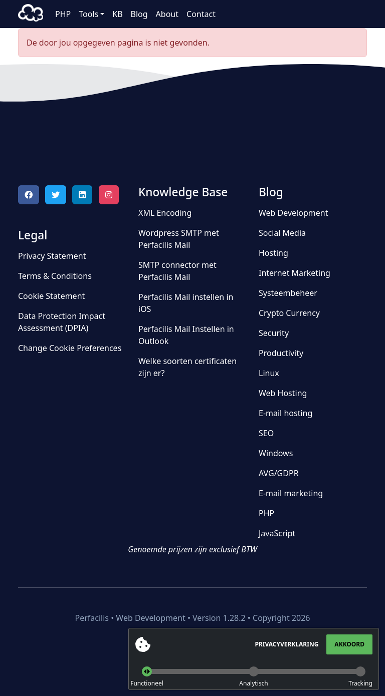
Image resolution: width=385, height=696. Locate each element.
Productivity (281, 353)
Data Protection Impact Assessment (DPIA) (61, 321)
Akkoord (349, 644)
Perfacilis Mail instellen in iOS (185, 302)
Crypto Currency (289, 312)
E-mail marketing (291, 493)
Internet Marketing (294, 272)
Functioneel (146, 683)
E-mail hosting (285, 413)
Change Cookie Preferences (69, 348)
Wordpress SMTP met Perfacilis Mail (178, 238)
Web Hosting (283, 393)
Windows (276, 453)
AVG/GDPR (279, 473)
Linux (269, 373)
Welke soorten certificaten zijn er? (187, 367)
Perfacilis (30, 14)
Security (274, 332)
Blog (139, 14)
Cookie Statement (51, 295)
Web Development (293, 212)
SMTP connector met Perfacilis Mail (177, 270)
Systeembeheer (288, 292)
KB (117, 14)
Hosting (273, 252)
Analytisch (253, 683)
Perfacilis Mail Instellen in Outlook (186, 334)
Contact (201, 14)
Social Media (282, 232)
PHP (63, 14)
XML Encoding (164, 212)
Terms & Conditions (55, 275)
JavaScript (277, 533)
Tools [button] (88, 14)
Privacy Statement (52, 255)
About (167, 14)
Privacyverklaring (286, 644)
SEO (266, 433)
